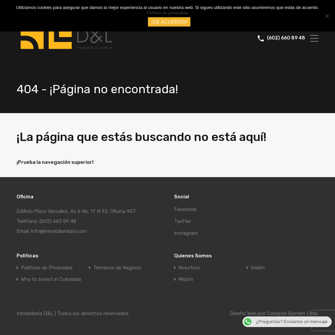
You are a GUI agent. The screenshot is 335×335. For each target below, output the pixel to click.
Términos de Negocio (117, 267)
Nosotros (189, 267)
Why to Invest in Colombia (51, 279)
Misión (185, 279)
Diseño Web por (248, 313)
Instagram (186, 233)
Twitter (182, 221)
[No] (326, 16)
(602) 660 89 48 (286, 38)
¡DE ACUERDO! (169, 22)
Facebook (185, 209)
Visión (258, 267)
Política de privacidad (167, 12)
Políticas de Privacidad (46, 267)
